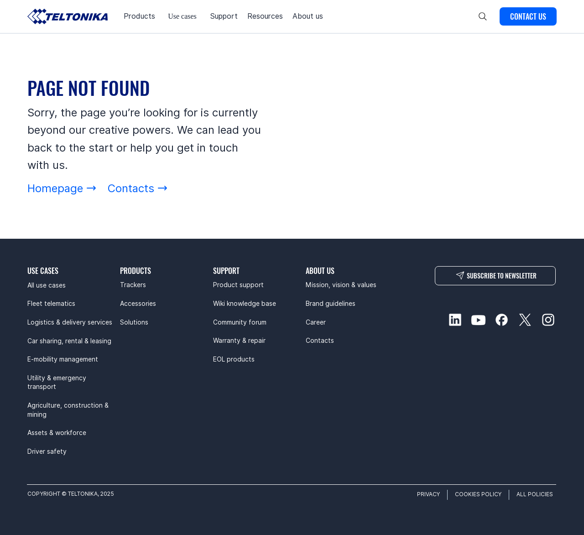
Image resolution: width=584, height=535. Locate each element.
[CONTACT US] (528, 16)
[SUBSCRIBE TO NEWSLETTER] (495, 275)
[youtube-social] (478, 320)
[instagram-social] (548, 320)
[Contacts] (138, 188)
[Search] (482, 16)
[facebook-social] (502, 320)
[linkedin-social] (455, 320)
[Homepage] (62, 188)
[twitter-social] (525, 320)
